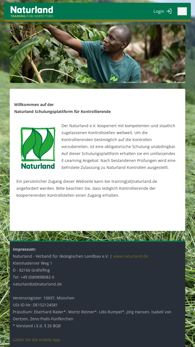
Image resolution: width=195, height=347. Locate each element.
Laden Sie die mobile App (36, 339)
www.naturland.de (130, 256)
